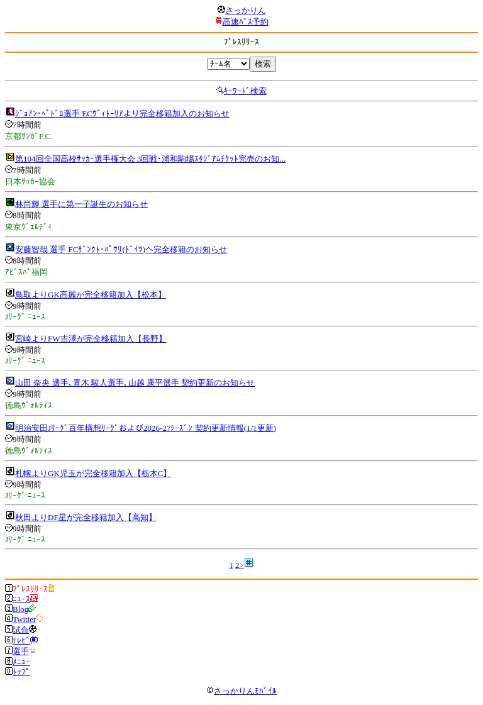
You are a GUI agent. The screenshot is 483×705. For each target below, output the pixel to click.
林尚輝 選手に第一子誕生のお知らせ (81, 204)
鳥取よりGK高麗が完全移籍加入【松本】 (90, 294)
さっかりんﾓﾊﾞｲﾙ (241, 691)
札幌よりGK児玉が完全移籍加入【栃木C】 (93, 473)
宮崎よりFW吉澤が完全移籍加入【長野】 (91, 338)
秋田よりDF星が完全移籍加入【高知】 (86, 517)
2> (239, 565)
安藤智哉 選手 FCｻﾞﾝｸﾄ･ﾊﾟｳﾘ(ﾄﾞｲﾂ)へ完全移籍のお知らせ (121, 249)
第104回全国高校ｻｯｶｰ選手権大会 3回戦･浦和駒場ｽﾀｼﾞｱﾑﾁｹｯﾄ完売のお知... (150, 159)
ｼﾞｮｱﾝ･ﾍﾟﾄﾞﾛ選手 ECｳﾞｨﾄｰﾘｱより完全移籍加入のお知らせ (122, 113)
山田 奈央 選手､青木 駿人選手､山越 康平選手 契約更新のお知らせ (135, 382)
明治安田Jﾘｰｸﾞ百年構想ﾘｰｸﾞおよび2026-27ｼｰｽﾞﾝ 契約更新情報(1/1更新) (145, 428)
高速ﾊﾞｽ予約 (246, 21)
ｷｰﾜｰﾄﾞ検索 (245, 91)
